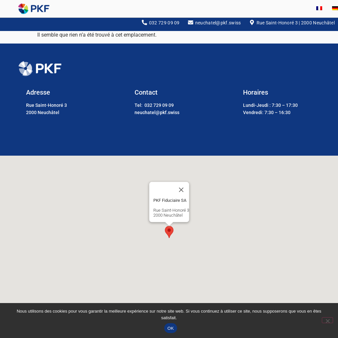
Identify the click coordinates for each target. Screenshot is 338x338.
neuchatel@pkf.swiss (218, 25)
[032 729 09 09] (144, 25)
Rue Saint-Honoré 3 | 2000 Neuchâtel (296, 25)
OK (171, 328)
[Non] (327, 320)
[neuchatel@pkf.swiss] (190, 25)
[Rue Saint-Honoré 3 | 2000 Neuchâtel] (252, 25)
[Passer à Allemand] (330, 9)
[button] (169, 235)
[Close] (181, 193)
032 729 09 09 (164, 25)
